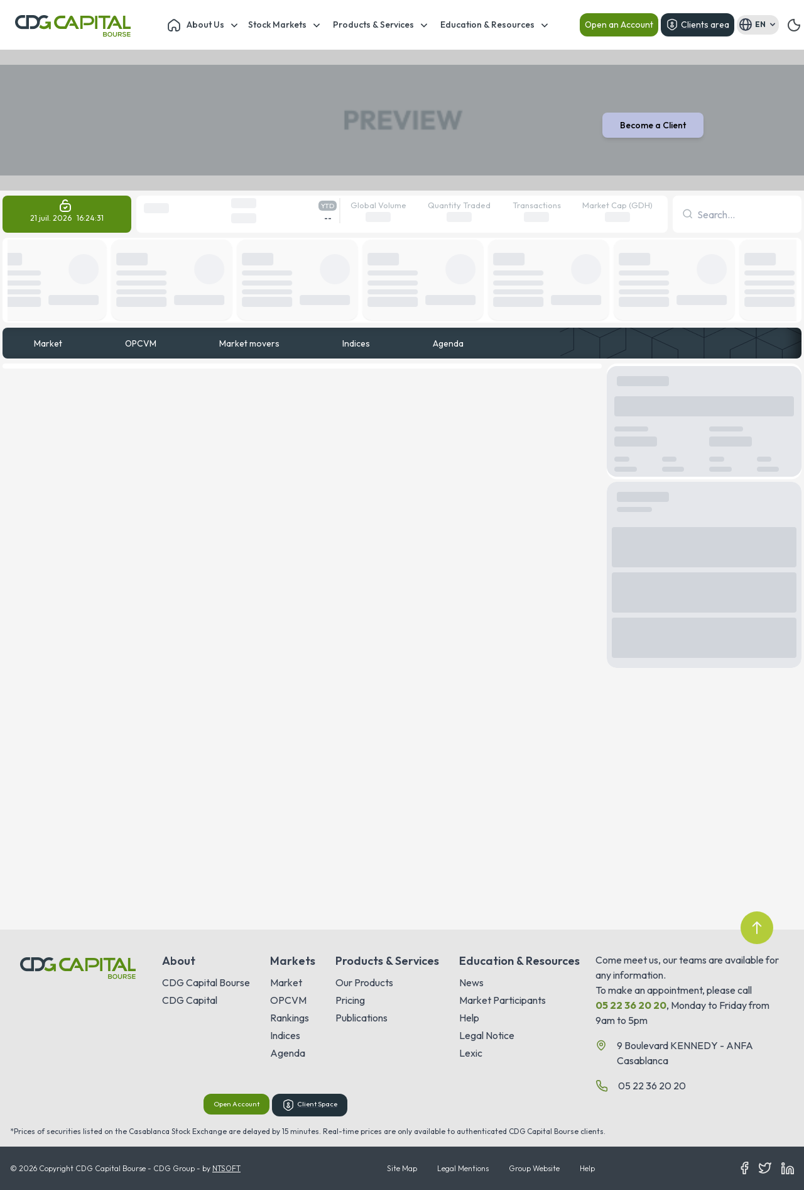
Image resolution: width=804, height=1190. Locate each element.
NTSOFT (226, 1168)
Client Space (309, 1105)
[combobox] (698, 214)
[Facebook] (745, 1168)
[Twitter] (765, 1168)
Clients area (697, 24)
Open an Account (619, 24)
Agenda (448, 343)
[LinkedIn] (787, 1168)
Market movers (249, 343)
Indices (356, 343)
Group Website (534, 1168)
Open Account (236, 1103)
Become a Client (653, 125)
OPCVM (140, 343)
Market (48, 343)
